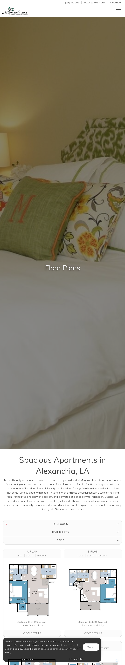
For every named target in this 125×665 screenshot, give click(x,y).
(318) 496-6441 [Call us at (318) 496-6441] (72, 2)
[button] (62, 524)
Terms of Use (27, 659)
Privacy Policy (76, 659)
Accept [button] (91, 646)
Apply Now (116, 2)
